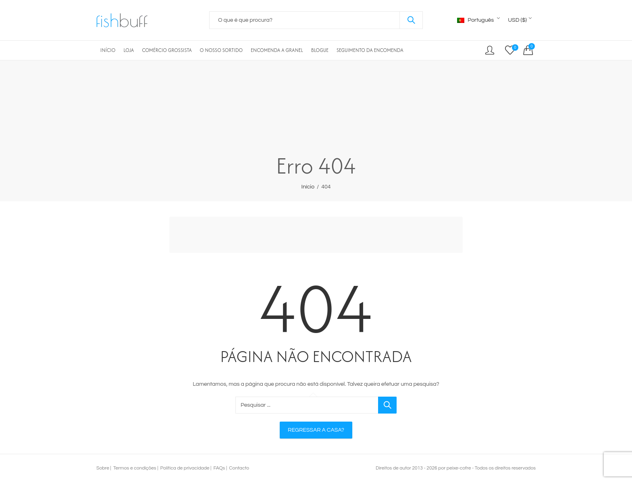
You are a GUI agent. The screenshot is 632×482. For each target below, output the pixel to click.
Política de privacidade (185, 468)
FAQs (219, 468)
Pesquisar (411, 20)
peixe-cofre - (460, 468)
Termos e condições (134, 468)
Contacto (239, 468)
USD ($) (517, 20)
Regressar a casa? (316, 430)
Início (308, 187)
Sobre (102, 468)
